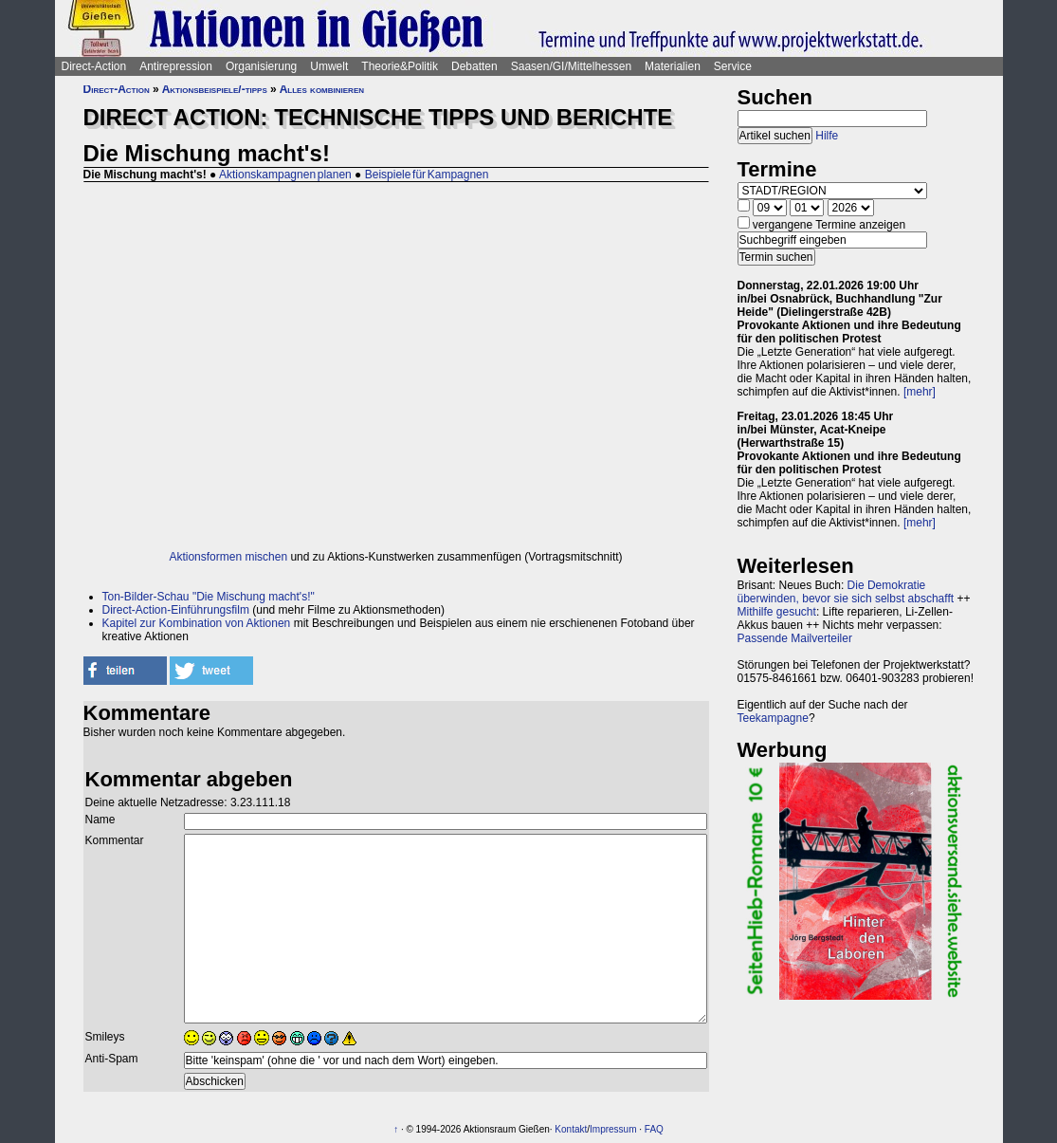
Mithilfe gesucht (777, 611)
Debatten (474, 66)
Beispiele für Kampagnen (427, 174)
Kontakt (571, 1129)
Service (733, 66)
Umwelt (329, 66)
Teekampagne (773, 718)
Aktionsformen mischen (228, 556)
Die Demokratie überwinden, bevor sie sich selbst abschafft (846, 592)
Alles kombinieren (322, 89)
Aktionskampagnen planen (285, 174)
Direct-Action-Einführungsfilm (175, 610)
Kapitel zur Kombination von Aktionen (196, 623)
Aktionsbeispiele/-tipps (214, 89)
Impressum (613, 1129)
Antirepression (175, 66)
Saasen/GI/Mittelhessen (571, 66)
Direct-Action (94, 66)
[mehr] (919, 391)
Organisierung (261, 66)
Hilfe (826, 135)
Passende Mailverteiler (795, 638)
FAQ (654, 1129)
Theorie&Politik (399, 66)
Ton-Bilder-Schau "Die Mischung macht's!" (208, 596)
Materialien (673, 66)
